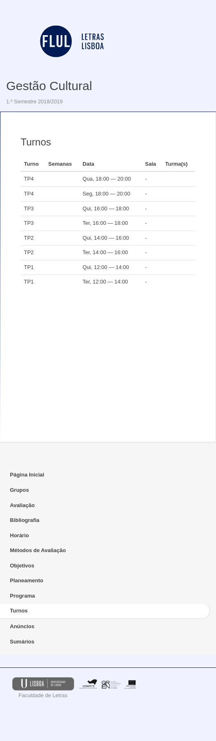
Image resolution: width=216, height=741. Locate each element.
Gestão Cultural (49, 86)
